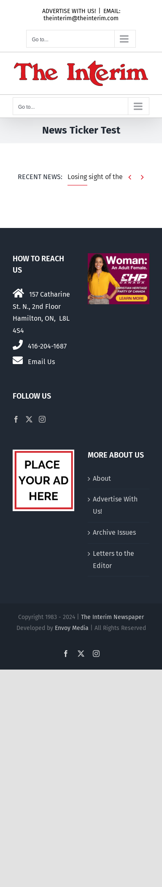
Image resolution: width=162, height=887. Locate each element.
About (102, 478)
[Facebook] (16, 419)
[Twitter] (29, 419)
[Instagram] (42, 419)
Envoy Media (72, 628)
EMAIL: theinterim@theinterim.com (81, 15)
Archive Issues (114, 532)
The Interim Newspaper (112, 617)
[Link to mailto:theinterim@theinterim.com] (18, 360)
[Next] (142, 177)
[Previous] (129, 177)
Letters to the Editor (113, 559)
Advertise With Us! (115, 505)
